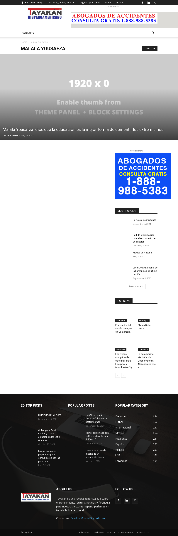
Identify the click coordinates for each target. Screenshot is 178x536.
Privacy (111, 532)
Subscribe (84, 532)
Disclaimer (98, 532)
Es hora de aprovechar (144, 220)
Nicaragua (143, 320)
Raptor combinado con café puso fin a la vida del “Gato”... (97, 436)
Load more (136, 286)
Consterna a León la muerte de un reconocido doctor (96, 454)
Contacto (119, 2)
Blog (98, 2)
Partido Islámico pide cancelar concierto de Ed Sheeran (144, 238)
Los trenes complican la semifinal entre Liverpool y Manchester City (123, 361)
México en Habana (142, 252)
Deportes (120, 349)
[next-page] (123, 375)
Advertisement (126, 532)
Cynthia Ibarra (10, 135)
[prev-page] (117, 375)
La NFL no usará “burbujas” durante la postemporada (96, 418)
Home (24, 42)
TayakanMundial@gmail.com (87, 518)
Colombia (143, 349)
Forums (107, 2)
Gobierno (121, 320)
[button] (153, 33)
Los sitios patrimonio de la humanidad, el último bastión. (145, 271)
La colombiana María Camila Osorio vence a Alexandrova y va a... (147, 361)
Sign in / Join (87, 2)
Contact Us (143, 532)
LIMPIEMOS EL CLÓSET (49, 415)
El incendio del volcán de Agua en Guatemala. (123, 328)
